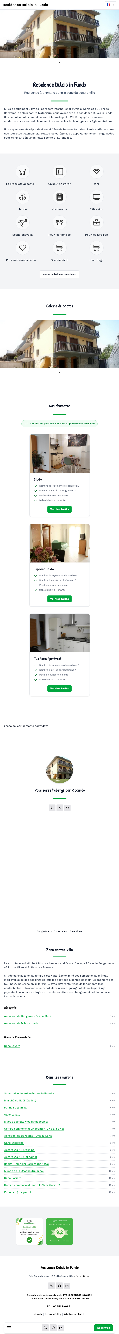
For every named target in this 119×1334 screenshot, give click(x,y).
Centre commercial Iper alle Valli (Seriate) (32, 1185)
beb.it (81, 1314)
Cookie (38, 1314)
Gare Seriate (12, 1178)
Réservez (103, 1327)
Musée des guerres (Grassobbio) (26, 1121)
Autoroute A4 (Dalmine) (19, 1149)
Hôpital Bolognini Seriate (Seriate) (26, 1164)
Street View (61, 931)
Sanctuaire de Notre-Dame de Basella (29, 1093)
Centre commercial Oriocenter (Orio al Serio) (34, 1128)
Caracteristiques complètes (59, 274)
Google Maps (44, 931)
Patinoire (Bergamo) (17, 1192)
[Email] (61, 1328)
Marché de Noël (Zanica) (20, 1100)
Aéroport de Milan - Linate (21, 1023)
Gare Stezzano (14, 1142)
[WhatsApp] (53, 1327)
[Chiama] (45, 1327)
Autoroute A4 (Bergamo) (20, 1156)
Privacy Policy (53, 1314)
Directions (76, 931)
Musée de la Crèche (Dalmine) (24, 1171)
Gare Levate (12, 1046)
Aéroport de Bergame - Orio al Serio (28, 1016)
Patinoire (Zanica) (16, 1107)
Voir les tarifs (59, 509)
